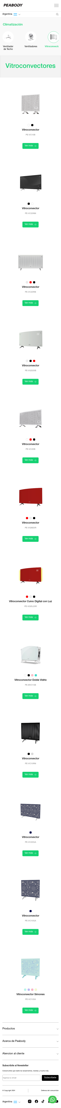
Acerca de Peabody (14, 1041)
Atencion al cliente (13, 1053)
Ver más (30, 146)
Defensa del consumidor (50, 1090)
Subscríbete (50, 1078)
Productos (8, 1028)
